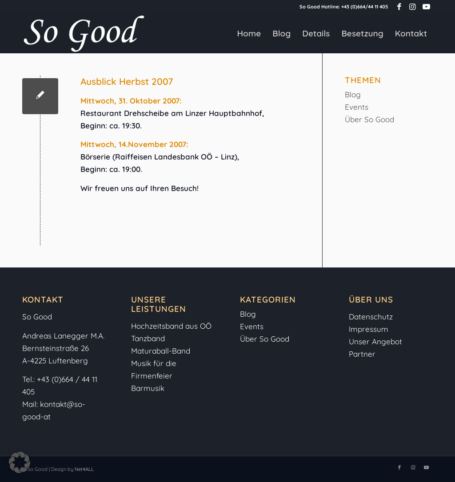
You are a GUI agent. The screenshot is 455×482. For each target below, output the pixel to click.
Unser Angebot (375, 341)
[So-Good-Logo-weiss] (83, 33)
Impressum (370, 329)
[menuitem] (249, 33)
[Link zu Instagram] (412, 6)
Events (356, 107)
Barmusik (147, 388)
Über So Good (369, 119)
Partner (362, 354)
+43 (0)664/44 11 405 (364, 7)
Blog (353, 94)
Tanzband (148, 338)
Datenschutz (371, 316)
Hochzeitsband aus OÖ (171, 326)
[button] (19, 462)
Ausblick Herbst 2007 (126, 81)
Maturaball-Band (160, 350)
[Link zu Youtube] (426, 6)
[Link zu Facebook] (399, 6)
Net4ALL (83, 469)
